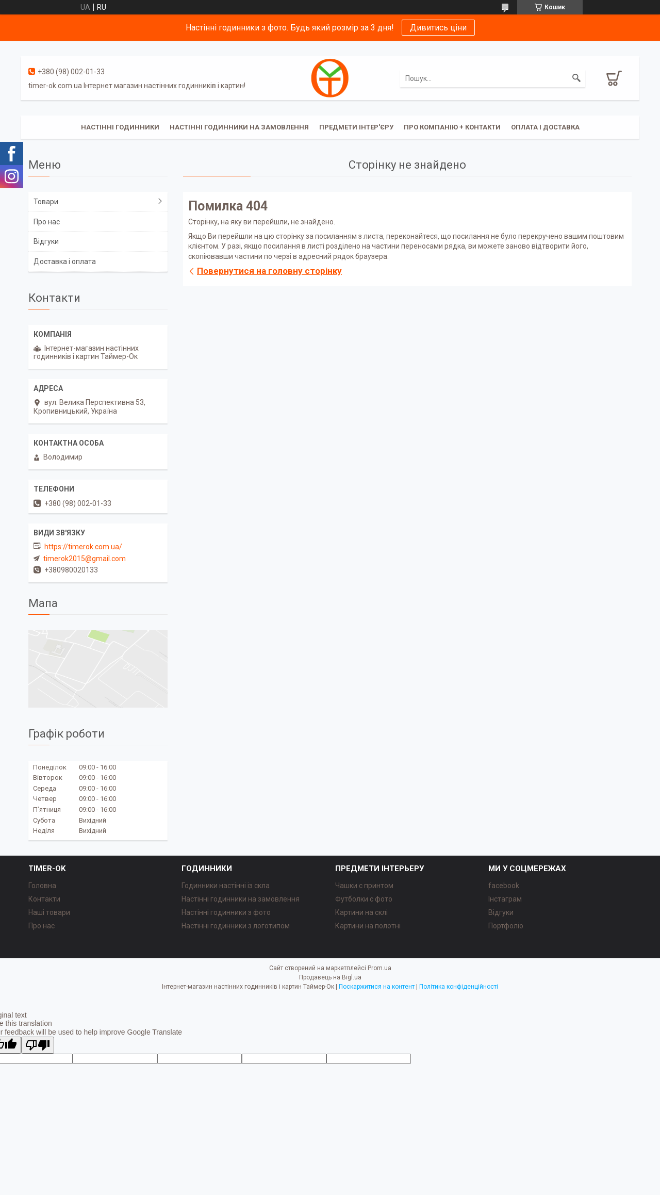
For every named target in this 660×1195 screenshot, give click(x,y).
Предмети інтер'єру (356, 127)
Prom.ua (379, 968)
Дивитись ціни (438, 27)
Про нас (47, 222)
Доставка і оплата (65, 261)
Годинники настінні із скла (226, 885)
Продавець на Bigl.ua (330, 977)
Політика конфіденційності (458, 986)
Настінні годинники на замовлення (239, 127)
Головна (42, 885)
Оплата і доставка (545, 127)
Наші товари (49, 912)
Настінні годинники (120, 127)
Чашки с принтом (364, 885)
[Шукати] (576, 78)
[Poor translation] (37, 1045)
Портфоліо (505, 926)
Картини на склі (361, 912)
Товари (46, 202)
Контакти (44, 899)
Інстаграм (505, 899)
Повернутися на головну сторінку (269, 271)
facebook (503, 885)
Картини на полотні (368, 926)
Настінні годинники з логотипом (236, 926)
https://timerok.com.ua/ (83, 547)
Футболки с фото (363, 899)
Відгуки (46, 241)
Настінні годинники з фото (226, 912)
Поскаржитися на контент (377, 986)
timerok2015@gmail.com (84, 558)
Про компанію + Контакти (452, 127)
